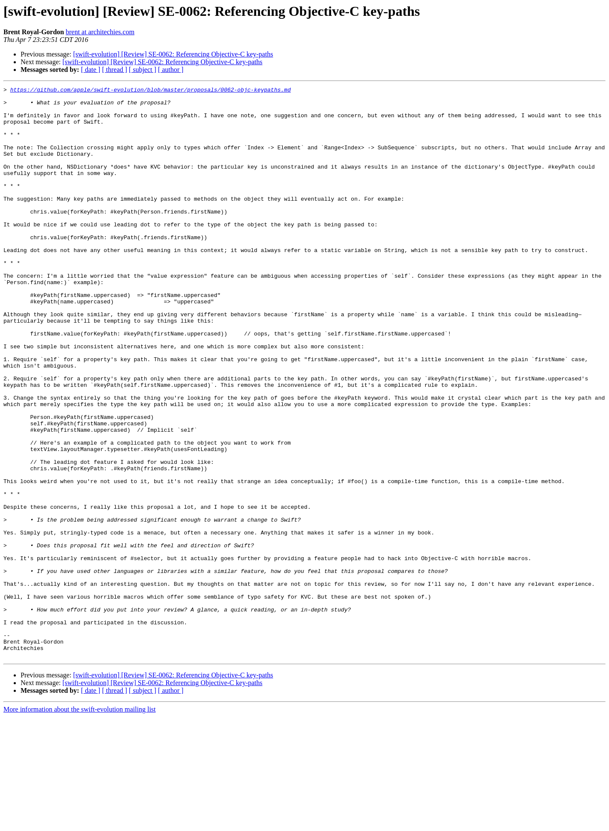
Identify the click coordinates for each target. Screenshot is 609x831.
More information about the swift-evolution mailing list (79, 823)
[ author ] (171, 69)
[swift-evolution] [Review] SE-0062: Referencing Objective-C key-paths (173, 54)
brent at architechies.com (100, 32)
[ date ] (90, 69)
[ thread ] (114, 69)
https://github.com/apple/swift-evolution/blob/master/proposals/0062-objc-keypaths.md (150, 91)
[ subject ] (142, 69)
